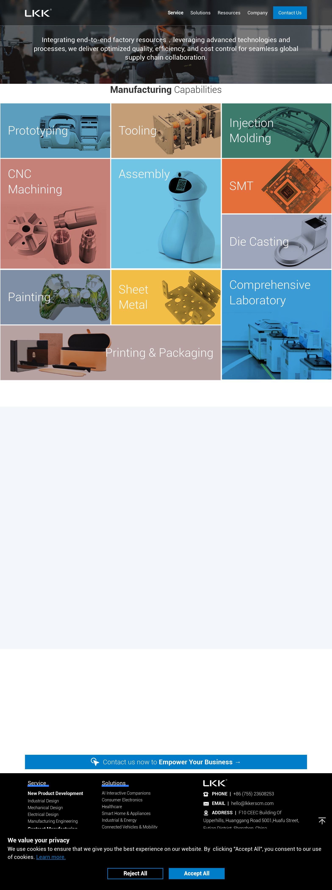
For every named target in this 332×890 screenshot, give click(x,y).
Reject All (135, 873)
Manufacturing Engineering (53, 821)
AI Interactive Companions (126, 793)
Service (37, 783)
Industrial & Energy (119, 820)
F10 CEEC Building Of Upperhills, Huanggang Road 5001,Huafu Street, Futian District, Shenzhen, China (251, 820)
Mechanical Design (45, 807)
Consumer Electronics (122, 799)
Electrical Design (43, 814)
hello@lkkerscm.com (252, 803)
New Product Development (55, 793)
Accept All (196, 873)
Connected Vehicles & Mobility (130, 826)
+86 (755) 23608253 (253, 793)
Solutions (114, 783)
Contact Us (290, 12)
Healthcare (112, 806)
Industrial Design (43, 800)
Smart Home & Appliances (126, 813)
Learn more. (51, 857)
